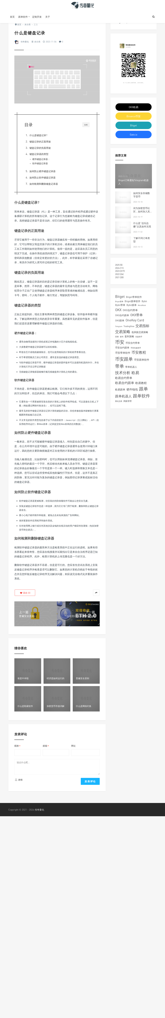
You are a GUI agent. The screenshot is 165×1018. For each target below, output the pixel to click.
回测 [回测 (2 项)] (117, 337)
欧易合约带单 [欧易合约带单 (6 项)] (123, 378)
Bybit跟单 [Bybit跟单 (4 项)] (132, 305)
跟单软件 (23, 16)
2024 (117, 268)
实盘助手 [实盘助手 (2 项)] (138, 337)
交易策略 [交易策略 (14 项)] (122, 331)
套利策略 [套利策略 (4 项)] (129, 336)
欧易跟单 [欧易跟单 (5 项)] (120, 389)
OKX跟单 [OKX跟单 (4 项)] (119, 320)
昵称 (17, 745)
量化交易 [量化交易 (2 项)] (118, 401)
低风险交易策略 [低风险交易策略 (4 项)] (140, 332)
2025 (117, 264)
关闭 (86, 125)
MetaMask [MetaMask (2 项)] (142, 305)
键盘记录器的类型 (38, 154)
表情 (19, 779)
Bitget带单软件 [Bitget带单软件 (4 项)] (134, 296)
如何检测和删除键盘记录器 (44, 183)
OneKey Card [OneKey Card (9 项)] (135, 320)
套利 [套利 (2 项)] (121, 337)
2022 (117, 274)
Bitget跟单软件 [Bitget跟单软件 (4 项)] (132, 301)
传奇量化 (25, 41)
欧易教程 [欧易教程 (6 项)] (141, 383)
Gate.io (133, 134)
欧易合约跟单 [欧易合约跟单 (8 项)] (124, 383)
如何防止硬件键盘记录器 (42, 171)
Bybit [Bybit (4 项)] (144, 301)
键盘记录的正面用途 (40, 141)
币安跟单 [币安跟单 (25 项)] (124, 359)
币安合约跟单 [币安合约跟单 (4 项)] (122, 347)
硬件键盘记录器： (41, 159)
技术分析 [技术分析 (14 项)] (122, 372)
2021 (117, 277)
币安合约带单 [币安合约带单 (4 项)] (133, 342)
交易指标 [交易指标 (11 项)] (142, 326)
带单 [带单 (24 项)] (119, 366)
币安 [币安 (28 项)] (119, 342)
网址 (73, 745)
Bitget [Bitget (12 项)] (120, 296)
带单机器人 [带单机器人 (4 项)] (131, 366)
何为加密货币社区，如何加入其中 (141, 211)
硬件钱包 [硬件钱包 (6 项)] (132, 389)
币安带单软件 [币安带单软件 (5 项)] (122, 352)
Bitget (133, 125)
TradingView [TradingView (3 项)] (129, 326)
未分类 (37, 41)
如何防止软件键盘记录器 (42, 177)
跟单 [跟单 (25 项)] (143, 388)
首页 (12, 16)
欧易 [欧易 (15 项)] (135, 372)
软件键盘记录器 (40, 163)
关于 (47, 16)
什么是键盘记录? (38, 135)
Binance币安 (134, 116)
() (25, 592)
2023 (117, 271)
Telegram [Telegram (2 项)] (118, 326)
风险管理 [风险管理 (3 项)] (127, 401)
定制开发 (37, 16)
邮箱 (46, 745)
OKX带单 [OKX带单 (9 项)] (136, 315)
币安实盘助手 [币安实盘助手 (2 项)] (136, 348)
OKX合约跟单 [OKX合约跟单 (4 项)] (122, 315)
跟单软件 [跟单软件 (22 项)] (141, 395)
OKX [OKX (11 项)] (118, 310)
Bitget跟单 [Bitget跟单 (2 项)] (119, 301)
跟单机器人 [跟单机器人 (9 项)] (123, 396)
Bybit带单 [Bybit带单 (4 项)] (120, 305)
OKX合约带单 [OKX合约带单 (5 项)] (130, 310)
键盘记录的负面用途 (40, 147)
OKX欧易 (133, 107)
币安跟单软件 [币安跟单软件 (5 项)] (141, 359)
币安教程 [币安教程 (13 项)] (139, 352)
